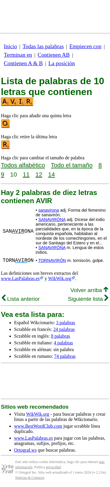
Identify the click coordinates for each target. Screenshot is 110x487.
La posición (61, 63)
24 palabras (64, 329)
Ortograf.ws (25, 450)
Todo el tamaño (71, 165)
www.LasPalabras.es (20, 278)
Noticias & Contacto (29, 478)
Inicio (10, 46)
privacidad (53, 467)
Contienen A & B (23, 63)
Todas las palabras (43, 46)
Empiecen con (85, 46)
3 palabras (65, 322)
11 (26, 174)
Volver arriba (89, 290)
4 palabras (63, 342)
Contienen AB (54, 55)
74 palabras (64, 356)
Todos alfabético (23, 165)
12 (38, 174)
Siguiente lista (88, 299)
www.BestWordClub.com (38, 426)
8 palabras (60, 336)
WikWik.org (59, 278)
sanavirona (48, 210)
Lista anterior (21, 299)
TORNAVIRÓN (52, 260)
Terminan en (18, 55)
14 (51, 174)
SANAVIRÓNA (52, 219)
